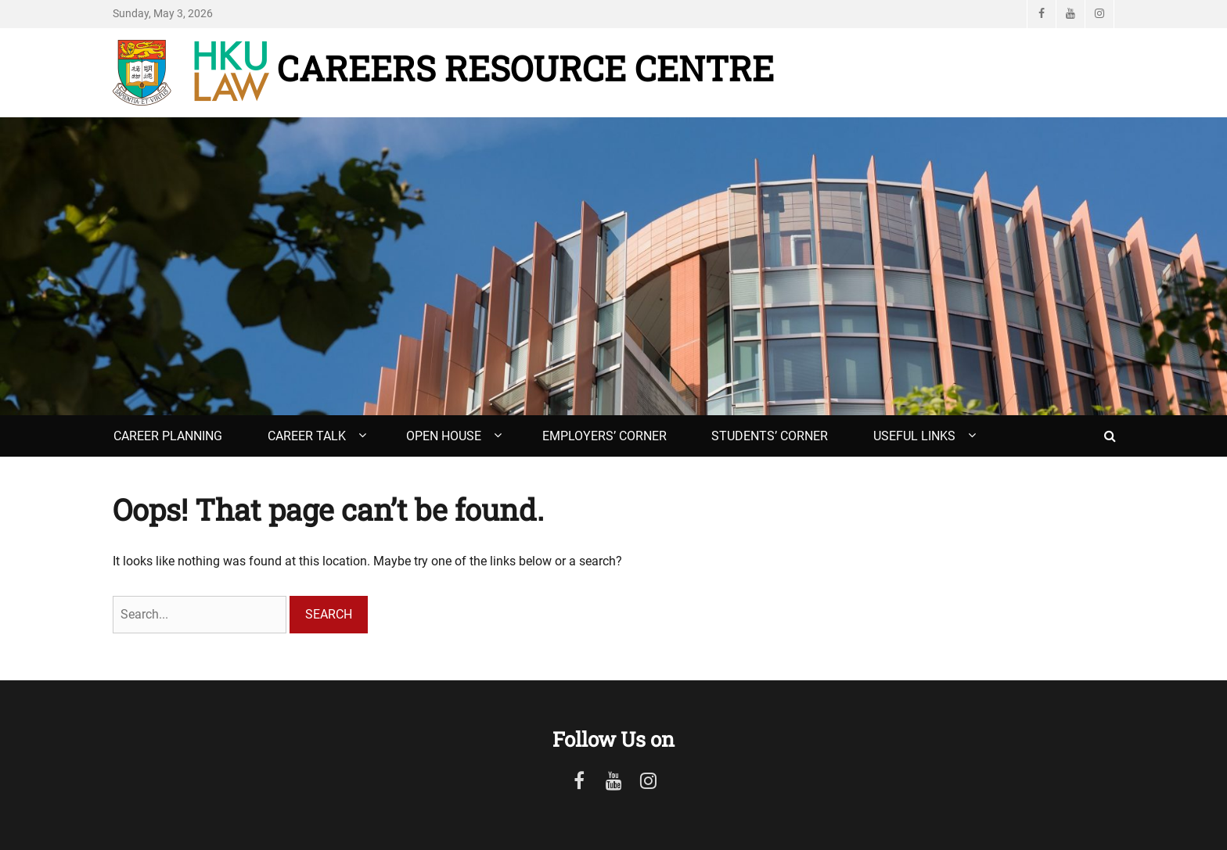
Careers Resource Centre (525, 68)
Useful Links (914, 436)
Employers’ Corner (604, 436)
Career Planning (167, 436)
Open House (443, 436)
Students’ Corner (769, 436)
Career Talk (307, 436)
